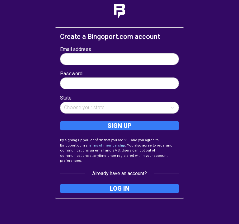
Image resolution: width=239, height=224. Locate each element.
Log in (119, 188)
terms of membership (106, 145)
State (66, 98)
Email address (75, 49)
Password (71, 74)
